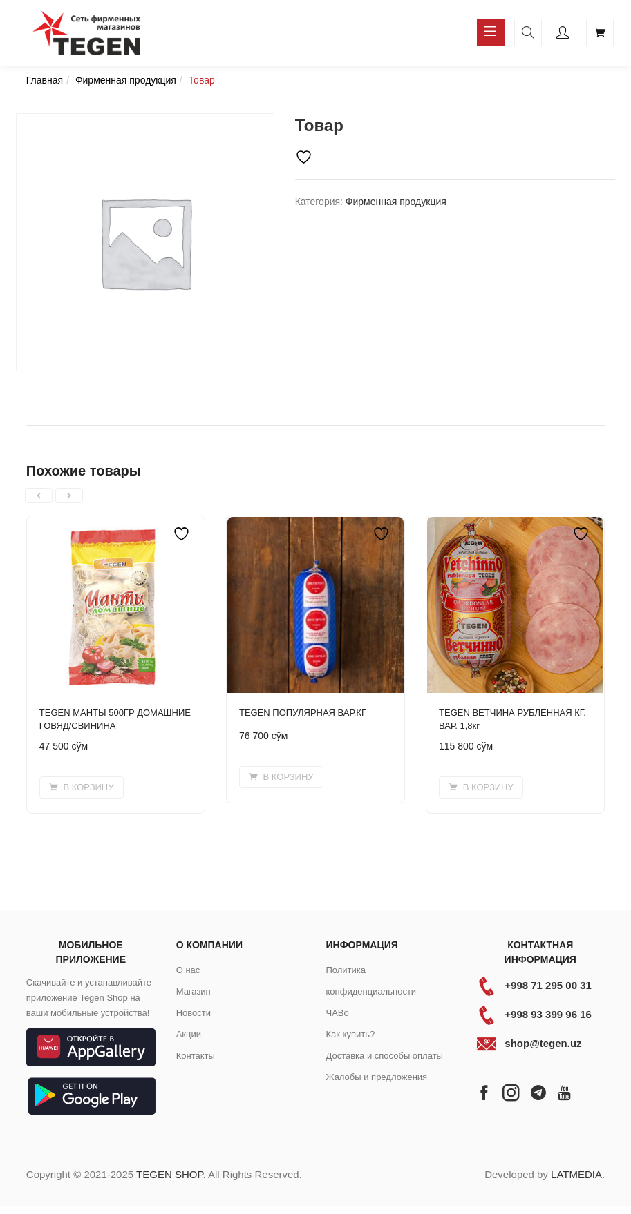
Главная (44, 80)
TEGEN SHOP (169, 1174)
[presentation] (39, 495)
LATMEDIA (576, 1174)
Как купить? (350, 1034)
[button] (81, 787)
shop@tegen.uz (543, 1043)
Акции (188, 1034)
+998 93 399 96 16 (548, 1014)
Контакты (195, 1055)
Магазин (193, 991)
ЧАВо (337, 1013)
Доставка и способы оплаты (384, 1055)
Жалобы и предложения (376, 1077)
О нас (188, 970)
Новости (193, 1013)
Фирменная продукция (125, 80)
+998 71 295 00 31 (548, 985)
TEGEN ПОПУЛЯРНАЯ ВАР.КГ (302, 712)
